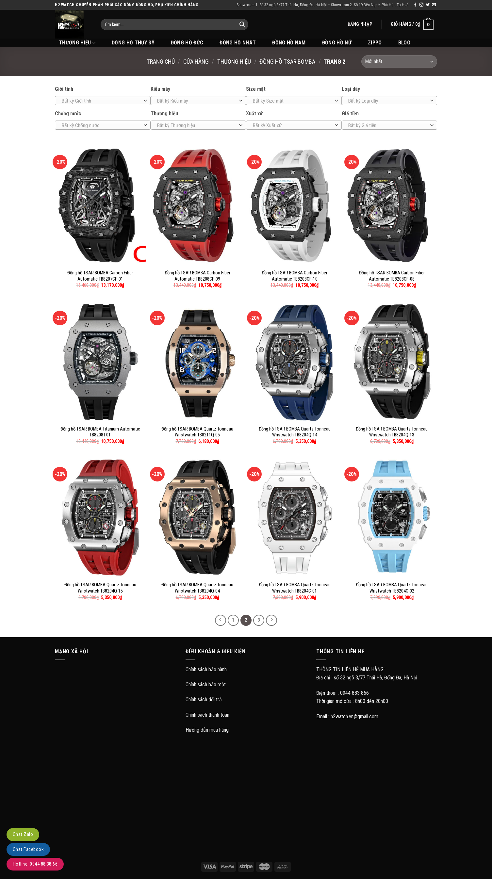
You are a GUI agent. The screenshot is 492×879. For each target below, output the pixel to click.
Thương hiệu (234, 61)
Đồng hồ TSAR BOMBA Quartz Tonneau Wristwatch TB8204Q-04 (197, 588)
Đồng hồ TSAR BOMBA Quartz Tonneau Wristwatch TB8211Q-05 (197, 432)
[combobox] (103, 100)
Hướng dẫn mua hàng (207, 730)
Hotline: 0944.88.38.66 (35, 864)
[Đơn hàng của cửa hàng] (399, 61)
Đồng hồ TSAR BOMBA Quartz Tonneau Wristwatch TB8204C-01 (295, 588)
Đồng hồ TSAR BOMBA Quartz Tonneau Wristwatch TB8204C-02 (392, 588)
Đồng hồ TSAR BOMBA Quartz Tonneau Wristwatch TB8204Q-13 (392, 432)
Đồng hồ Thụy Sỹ (133, 43)
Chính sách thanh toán (207, 715)
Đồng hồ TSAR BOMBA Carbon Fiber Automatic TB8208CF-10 (294, 276)
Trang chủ (161, 61)
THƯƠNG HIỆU (77, 43)
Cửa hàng (196, 61)
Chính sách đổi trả (204, 699)
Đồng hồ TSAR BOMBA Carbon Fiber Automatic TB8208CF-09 (197, 276)
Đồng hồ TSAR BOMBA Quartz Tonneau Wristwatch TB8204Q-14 (295, 432)
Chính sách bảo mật (206, 684)
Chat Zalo (23, 834)
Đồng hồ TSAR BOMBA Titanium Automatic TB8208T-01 (100, 432)
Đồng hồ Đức (187, 43)
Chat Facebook (28, 849)
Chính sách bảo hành (206, 669)
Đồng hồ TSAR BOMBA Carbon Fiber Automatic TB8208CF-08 (392, 276)
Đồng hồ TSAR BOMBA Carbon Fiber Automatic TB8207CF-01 (100, 276)
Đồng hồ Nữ (337, 43)
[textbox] (101, 101)
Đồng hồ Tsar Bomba (287, 61)
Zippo (375, 43)
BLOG (404, 43)
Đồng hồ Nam (289, 43)
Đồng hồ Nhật (238, 43)
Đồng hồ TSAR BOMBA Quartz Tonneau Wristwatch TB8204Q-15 (100, 588)
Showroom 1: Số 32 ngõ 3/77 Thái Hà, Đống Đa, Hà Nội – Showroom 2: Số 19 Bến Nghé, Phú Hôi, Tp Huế (322, 4)
